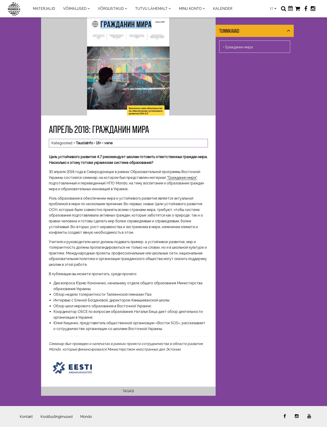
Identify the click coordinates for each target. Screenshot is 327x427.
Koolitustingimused (56, 417)
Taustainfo (84, 143)
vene (108, 143)
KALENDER (222, 8)
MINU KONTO (190, 8)
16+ (98, 143)
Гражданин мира (239, 47)
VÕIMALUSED (75, 8)
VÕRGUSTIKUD (111, 8)
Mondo (86, 417)
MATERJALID (44, 8)
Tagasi (128, 391)
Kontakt (26, 417)
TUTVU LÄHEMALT (151, 8)
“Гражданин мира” (182, 177)
